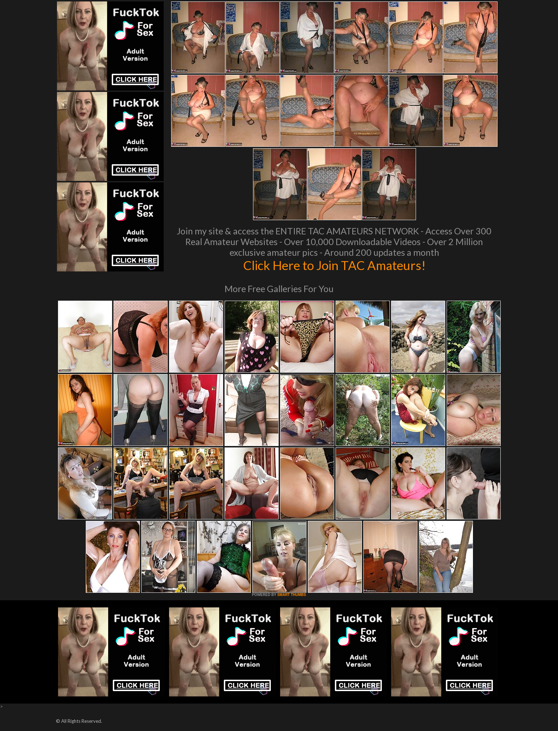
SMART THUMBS (291, 595)
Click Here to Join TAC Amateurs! (334, 265)
